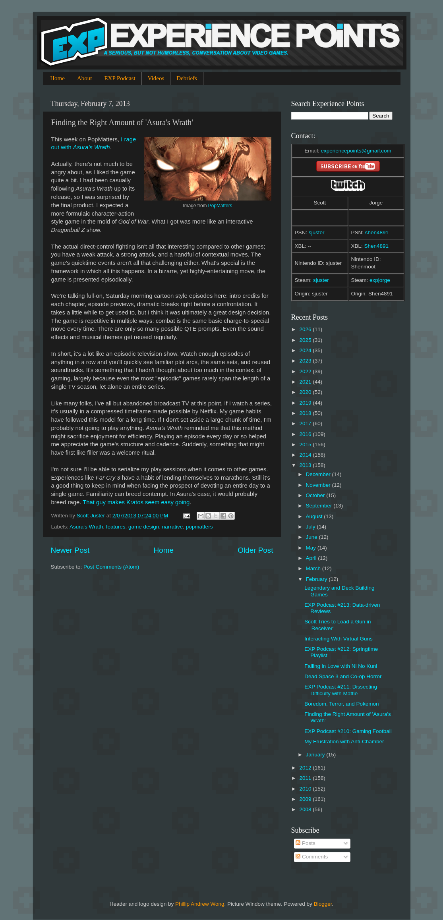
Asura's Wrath (86, 527)
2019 (306, 403)
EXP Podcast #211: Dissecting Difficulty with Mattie (340, 690)
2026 (306, 329)
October (316, 495)
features (116, 527)
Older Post (255, 550)
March (314, 568)
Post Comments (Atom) (111, 567)
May (311, 548)
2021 (306, 382)
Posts (305, 843)
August (315, 516)
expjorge (379, 280)
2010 (306, 789)
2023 (306, 361)
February (317, 579)
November (319, 485)
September (320, 506)
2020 (306, 392)
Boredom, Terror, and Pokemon (341, 704)
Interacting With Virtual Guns (338, 639)
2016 (306, 434)
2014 (306, 455)
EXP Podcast (119, 78)
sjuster (317, 232)
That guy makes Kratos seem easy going (136, 502)
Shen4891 (376, 246)
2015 (306, 444)
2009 (306, 799)
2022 (306, 371)
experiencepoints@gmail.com (356, 151)
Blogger (323, 904)
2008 (306, 809)
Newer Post (70, 550)
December (319, 474)
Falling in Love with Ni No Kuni (340, 666)
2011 (306, 778)
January (316, 755)
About (84, 78)
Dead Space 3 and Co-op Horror (342, 676)
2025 (306, 340)
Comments (312, 857)
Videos (156, 78)
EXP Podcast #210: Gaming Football (348, 731)
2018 (306, 413)
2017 (306, 423)
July (311, 527)
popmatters (199, 527)
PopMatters (220, 205)
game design (143, 527)
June (312, 537)
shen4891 (377, 232)
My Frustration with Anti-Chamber (344, 741)
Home (57, 78)
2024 (306, 350)
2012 (306, 768)
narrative (172, 527)
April (312, 558)
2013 (306, 465)
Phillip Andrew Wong (199, 904)
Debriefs (186, 78)
